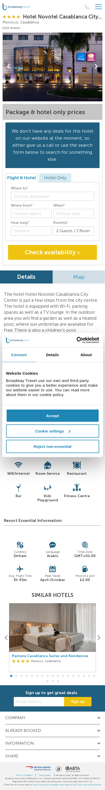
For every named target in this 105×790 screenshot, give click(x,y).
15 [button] (83, 676)
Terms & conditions (24, 775)
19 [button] (52, 681)
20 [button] (57, 681)
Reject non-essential (53, 446)
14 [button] (78, 676)
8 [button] (47, 676)
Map (79, 276)
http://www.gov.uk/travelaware (86, 784)
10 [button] (57, 676)
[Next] (98, 637)
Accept (52, 415)
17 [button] (94, 676)
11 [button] (63, 676)
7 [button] (42, 676)
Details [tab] (52, 354)
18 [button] (47, 681)
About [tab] (86, 354)
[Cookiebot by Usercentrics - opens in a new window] (76, 340)
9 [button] (52, 676)
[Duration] (31, 231)
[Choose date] (73, 213)
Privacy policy (45, 775)
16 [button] (89, 676)
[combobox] (52, 196)
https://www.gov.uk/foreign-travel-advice (51, 784)
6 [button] (37, 676)
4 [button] (26, 676)
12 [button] (68, 676)
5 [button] (31, 676)
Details (26, 276)
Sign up (78, 701)
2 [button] (16, 676)
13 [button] (73, 676)
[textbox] (55, 196)
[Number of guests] (73, 231)
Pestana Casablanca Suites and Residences (50, 656)
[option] (52, 638)
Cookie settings (52, 431)
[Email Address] (39, 701)
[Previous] (6, 637)
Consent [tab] (19, 354)
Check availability (52, 252)
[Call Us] (87, 7)
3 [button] (21, 676)
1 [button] (11, 676)
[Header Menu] (98, 7)
